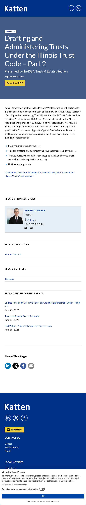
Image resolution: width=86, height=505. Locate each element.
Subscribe (14, 429)
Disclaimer (10, 468)
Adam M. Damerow (34, 210)
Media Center (12, 447)
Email (7, 451)
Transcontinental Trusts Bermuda (22, 316)
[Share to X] (15, 366)
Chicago (30, 219)
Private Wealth (13, 254)
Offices (8, 443)
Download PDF (15, 83)
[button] (8, 366)
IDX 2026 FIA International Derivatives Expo (28, 325)
